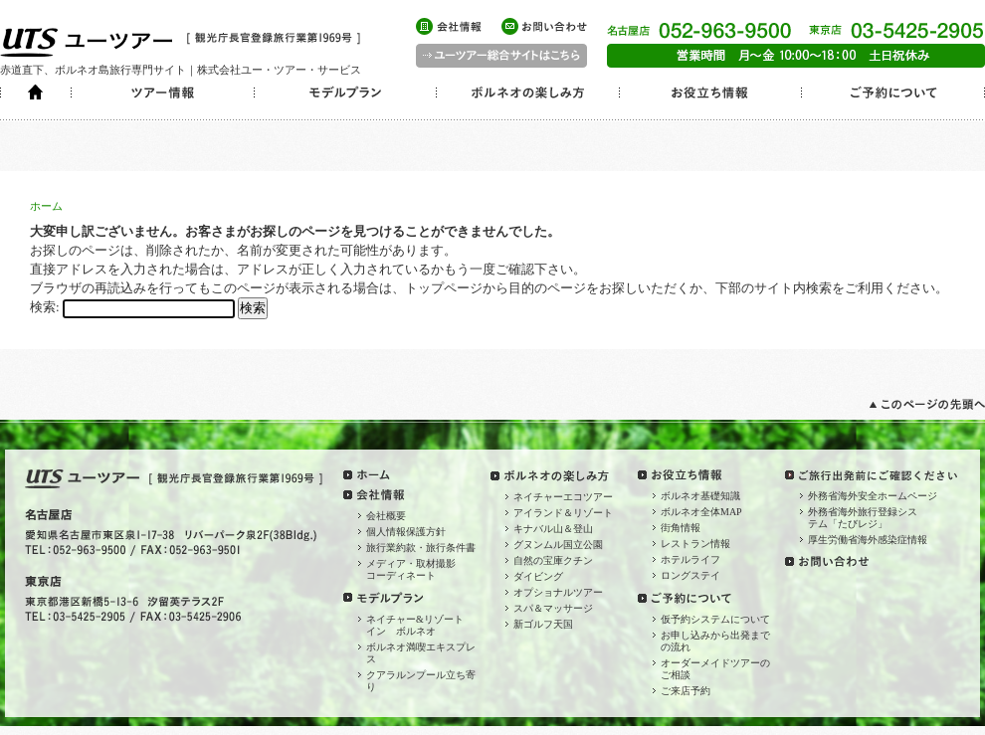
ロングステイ (690, 575)
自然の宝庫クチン (553, 560)
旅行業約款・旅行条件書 (421, 547)
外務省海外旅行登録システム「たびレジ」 (862, 517)
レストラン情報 (695, 543)
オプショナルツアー (558, 592)
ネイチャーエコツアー (563, 496)
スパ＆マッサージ (553, 608)
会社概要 (386, 515)
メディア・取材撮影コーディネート (411, 569)
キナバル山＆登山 (553, 528)
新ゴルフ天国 (543, 624)
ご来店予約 (685, 690)
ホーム (46, 206)
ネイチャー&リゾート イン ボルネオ (420, 625)
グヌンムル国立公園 (558, 544)
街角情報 (680, 527)
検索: (45, 306)
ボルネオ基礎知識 (700, 495)
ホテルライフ (690, 559)
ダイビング (538, 576)
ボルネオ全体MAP (701, 511)
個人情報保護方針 (406, 531)
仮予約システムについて (715, 619)
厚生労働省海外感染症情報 (867, 539)
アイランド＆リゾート (563, 512)
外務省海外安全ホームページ (872, 495)
